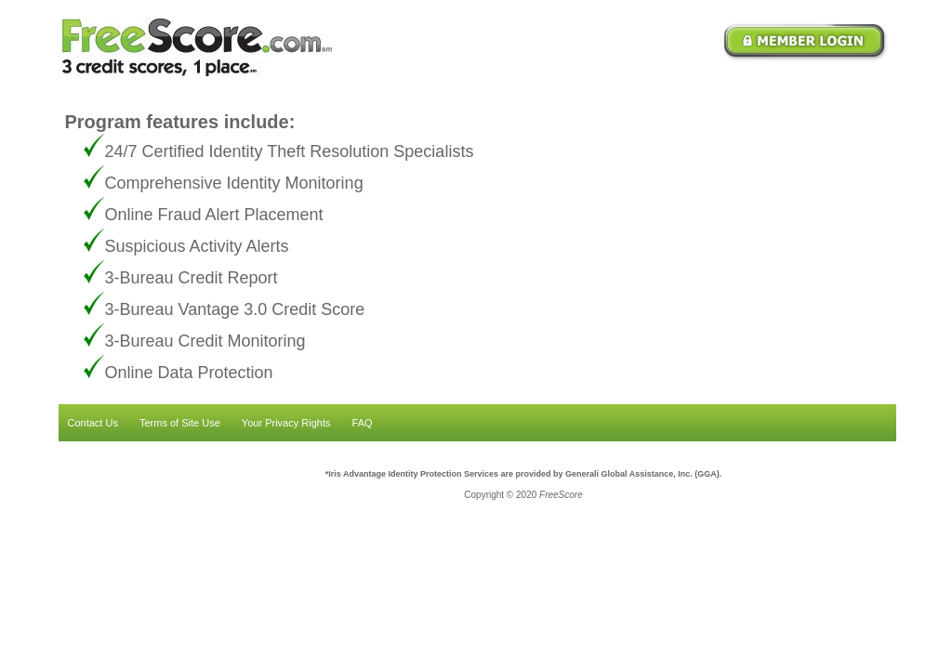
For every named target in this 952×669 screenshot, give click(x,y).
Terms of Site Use (179, 422)
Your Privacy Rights (286, 422)
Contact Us (93, 422)
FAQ (362, 422)
